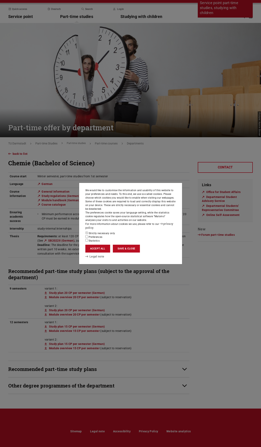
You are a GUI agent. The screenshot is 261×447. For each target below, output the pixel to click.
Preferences (93, 236)
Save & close (126, 248)
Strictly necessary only (100, 233)
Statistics (92, 240)
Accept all (97, 248)
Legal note (93, 256)
